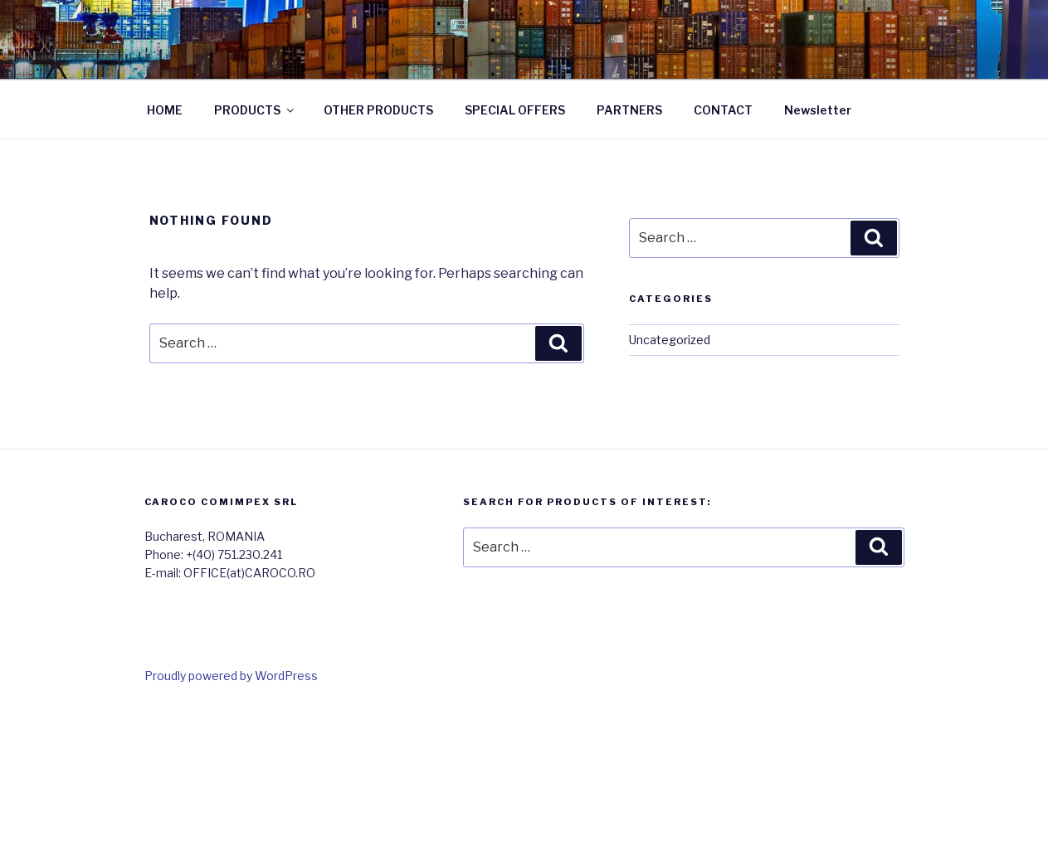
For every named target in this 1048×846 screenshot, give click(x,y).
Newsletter (817, 110)
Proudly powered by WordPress (231, 676)
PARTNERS (629, 110)
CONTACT (723, 110)
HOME (165, 110)
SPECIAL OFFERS (515, 110)
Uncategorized (669, 340)
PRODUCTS (255, 110)
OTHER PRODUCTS (378, 110)
